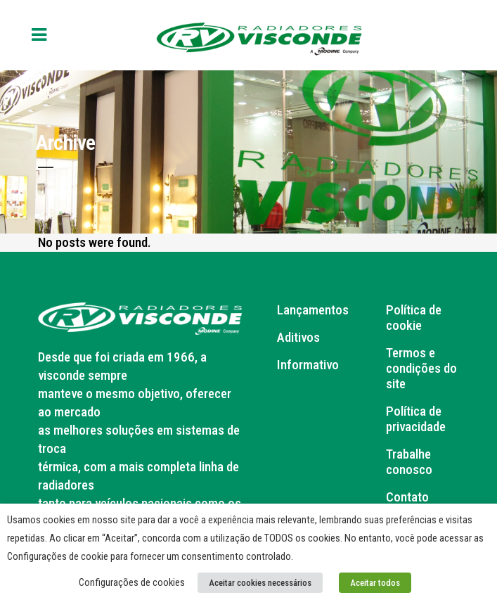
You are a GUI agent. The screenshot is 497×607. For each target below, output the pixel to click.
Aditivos (298, 337)
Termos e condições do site (421, 368)
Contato (407, 497)
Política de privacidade (416, 419)
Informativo (308, 365)
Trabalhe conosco (409, 462)
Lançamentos (313, 310)
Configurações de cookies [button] (132, 582)
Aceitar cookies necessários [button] (260, 582)
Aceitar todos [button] (375, 582)
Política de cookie (413, 317)
